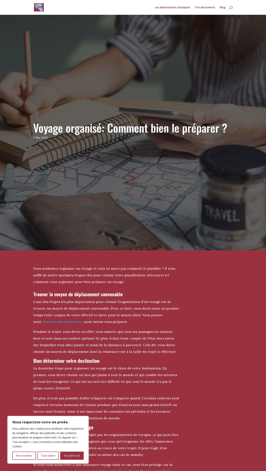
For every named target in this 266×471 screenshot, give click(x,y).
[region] (48, 440)
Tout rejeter (48, 455)
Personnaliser (24, 455)
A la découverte (205, 7)
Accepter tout (72, 455)
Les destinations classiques (172, 7)
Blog (222, 7)
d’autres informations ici (62, 322)
